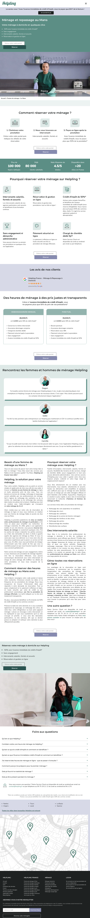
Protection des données (9, 863)
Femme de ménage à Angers (31, 863)
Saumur (59, 783)
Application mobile (8, 870)
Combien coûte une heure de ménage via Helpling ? (22, 721)
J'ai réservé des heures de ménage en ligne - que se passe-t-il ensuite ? (29, 738)
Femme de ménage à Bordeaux (32, 867)
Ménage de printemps (50, 862)
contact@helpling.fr (72, 596)
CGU (4, 862)
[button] (45, 715)
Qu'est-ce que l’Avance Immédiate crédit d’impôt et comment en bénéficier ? (32, 732)
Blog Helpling (6, 872)
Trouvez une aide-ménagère (10, 867)
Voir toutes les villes (29, 872)
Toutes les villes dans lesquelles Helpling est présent (21, 788)
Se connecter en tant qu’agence (74, 865)
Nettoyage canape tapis (51, 869)
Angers (5, 783)
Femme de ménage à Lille (30, 869)
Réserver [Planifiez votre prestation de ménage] (37, 43)
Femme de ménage (13, 94)
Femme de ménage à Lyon (30, 865)
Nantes (5, 781)
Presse (4, 865)
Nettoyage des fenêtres (51, 863)
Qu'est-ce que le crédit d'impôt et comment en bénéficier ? (25, 727)
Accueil (3, 94)
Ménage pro (48, 865)
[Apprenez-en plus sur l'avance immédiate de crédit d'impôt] (46, 12)
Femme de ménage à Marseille (31, 860)
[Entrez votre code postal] (13, 43)
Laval (32, 783)
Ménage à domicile (50, 858)
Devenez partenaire (8, 869)
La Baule (60, 781)
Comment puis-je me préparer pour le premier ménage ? (24, 743)
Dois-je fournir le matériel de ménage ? (17, 748)
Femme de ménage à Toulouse (32, 870)
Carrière (5, 860)
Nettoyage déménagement (52, 867)
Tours (32, 781)
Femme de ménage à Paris (30, 858)
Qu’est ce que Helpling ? (11, 716)
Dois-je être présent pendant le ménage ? (18, 754)
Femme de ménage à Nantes (31, 862)
